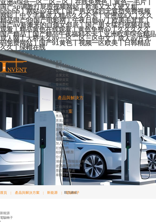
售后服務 (62, 116)
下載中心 (62, 125)
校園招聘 (62, 152)
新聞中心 (62, 129)
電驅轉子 (6, 218)
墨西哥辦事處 (65, 171)
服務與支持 (64, 111)
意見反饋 (62, 120)
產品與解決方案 (27, 192)
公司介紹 (62, 70)
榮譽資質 (62, 80)
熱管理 (70, 179)
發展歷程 (62, 84)
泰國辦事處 (64, 175)
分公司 (60, 157)
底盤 (70, 152)
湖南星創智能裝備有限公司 (75, 161)
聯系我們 (62, 89)
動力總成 (70, 192)
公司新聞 (62, 134)
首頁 (59, 62)
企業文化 (62, 75)
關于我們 (62, 66)
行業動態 (62, 139)
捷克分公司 (64, 166)
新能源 (70, 125)
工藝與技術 (64, 107)
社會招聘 (62, 148)
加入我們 (62, 143)
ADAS (70, 138)
